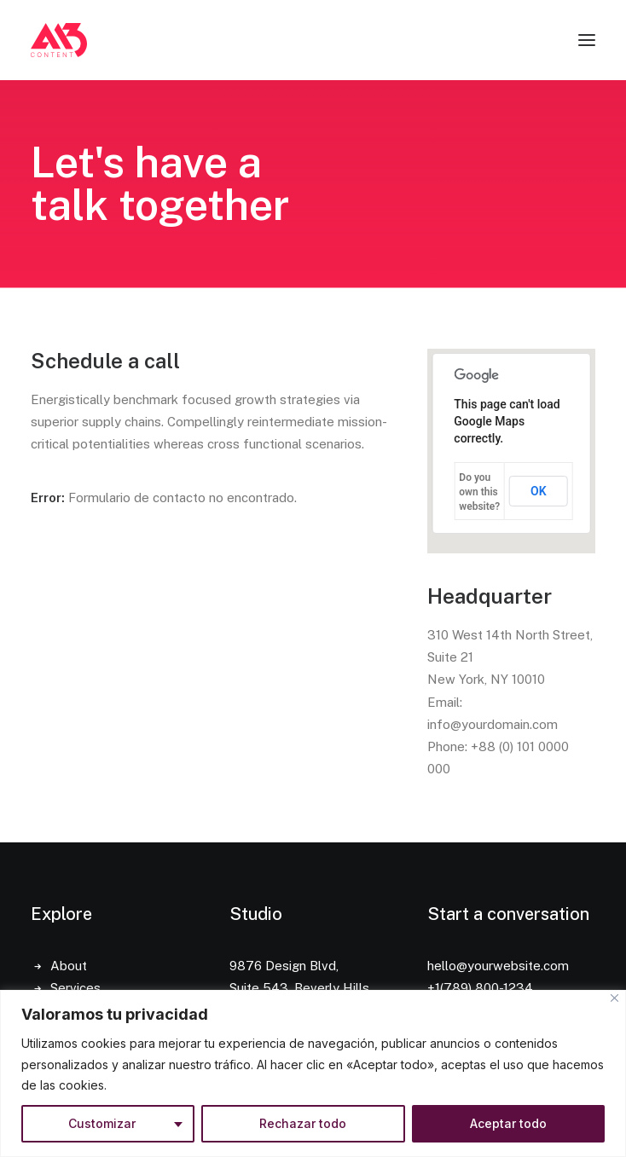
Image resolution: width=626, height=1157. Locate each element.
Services (75, 988)
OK (538, 491)
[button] (587, 40)
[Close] (614, 998)
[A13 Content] (59, 40)
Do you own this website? (479, 491)
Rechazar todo (302, 1123)
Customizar (102, 1123)
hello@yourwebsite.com (498, 965)
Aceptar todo (508, 1123)
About (68, 965)
